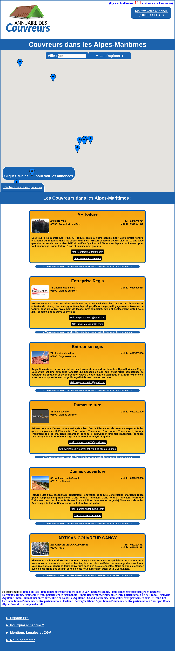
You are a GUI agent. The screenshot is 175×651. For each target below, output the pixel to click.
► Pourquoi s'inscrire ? (25, 625)
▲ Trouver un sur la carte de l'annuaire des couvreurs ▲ (87, 266)
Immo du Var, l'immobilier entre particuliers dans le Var (56, 591)
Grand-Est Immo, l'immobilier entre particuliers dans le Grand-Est (126, 597)
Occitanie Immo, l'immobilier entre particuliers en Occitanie (37, 601)
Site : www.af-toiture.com (87, 258)
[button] (20, 63)
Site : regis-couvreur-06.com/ (87, 324)
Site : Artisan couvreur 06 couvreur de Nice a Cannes (87, 449)
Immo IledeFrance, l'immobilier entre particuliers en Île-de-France (118, 594)
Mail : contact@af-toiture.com (87, 252)
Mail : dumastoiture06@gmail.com (87, 442)
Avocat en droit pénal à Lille (27, 604)
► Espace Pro (17, 618)
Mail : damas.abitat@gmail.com (87, 509)
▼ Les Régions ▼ (109, 56)
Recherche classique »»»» (22, 187)
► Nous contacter (20, 640)
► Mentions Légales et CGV (28, 632)
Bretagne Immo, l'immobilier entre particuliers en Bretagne (125, 591)
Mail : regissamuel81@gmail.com (87, 317)
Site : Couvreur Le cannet (87, 515)
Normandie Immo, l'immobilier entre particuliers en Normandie (39, 594)
